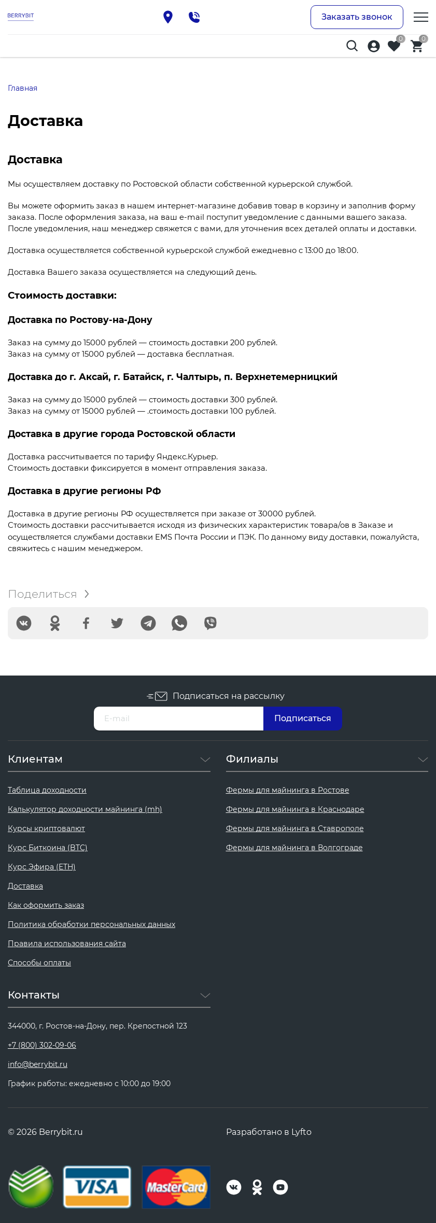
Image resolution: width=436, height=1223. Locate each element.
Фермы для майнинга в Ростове (287, 790)
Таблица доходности (47, 790)
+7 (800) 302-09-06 (42, 1045)
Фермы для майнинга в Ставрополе (295, 828)
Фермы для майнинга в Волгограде (294, 847)
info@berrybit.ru (37, 1064)
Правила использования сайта (67, 943)
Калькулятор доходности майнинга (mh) (85, 809)
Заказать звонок (356, 17)
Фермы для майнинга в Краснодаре (295, 809)
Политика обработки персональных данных (91, 924)
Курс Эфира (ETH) (42, 866)
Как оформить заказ (46, 905)
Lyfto (301, 1132)
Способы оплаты (39, 962)
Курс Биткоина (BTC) (48, 847)
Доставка (25, 886)
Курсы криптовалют (46, 828)
